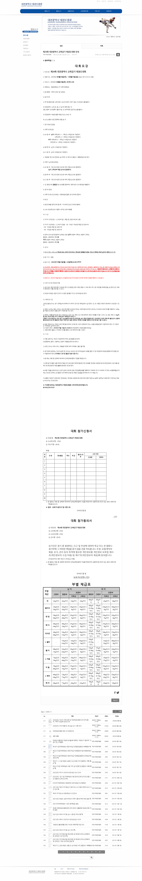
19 (95, 852)
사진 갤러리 (26, 52)
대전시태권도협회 (47, 54)
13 (71, 852)
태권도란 (108, 11)
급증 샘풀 (56, 736)
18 (91, 852)
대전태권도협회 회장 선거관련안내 (63, 731)
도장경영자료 (84, 11)
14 (75, 852)
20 (99, 852)
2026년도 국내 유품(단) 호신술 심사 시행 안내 (67, 726)
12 (67, 852)
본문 (61, 46)
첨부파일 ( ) (49, 60)
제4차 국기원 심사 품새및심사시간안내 (65, 793)
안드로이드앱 (118, 1)
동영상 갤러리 (27, 55)
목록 (101, 46)
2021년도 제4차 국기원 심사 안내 (63, 830)
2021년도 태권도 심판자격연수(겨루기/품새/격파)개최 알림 (71, 799)
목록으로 (115, 700)
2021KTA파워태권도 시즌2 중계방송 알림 (65, 804)
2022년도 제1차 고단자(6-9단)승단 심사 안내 (67, 772)
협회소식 (58, 11)
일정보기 (25, 42)
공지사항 (25, 35)
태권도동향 (26, 38)
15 (79, 852)
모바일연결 (110, 1)
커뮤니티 (97, 11)
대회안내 (25, 48)
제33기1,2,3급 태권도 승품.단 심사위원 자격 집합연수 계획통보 (72, 845)
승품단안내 (71, 11)
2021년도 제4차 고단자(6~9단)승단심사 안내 (67, 819)
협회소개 (46, 11)
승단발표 (25, 45)
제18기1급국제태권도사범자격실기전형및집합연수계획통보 (71, 746)
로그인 (98, 1)
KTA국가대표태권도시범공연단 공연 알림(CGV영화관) (69, 783)
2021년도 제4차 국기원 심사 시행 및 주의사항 (67, 814)
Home (108, 36)
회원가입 (104, 1)
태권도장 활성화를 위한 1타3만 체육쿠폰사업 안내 (68, 824)
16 (83, 852)
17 (87, 852)
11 (63, 852)
